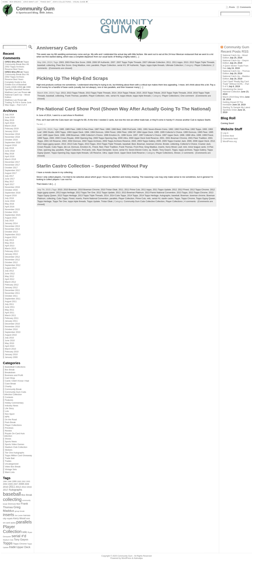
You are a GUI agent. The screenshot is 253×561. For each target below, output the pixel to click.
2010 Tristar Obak (109, 189)
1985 (61, 129)
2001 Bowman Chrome (176, 138)
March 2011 (10, 315)
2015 (139, 93)
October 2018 (11, 139)
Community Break (13, 389)
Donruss (75, 147)
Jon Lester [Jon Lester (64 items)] (19, 515)
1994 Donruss (96, 132)
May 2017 (9, 181)
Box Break (10, 369)
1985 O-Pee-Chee (84, 129)
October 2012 (11, 262)
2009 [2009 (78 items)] (26, 484)
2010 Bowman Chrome (89, 189)
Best (134, 144)
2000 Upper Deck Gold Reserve (143, 138)
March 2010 (10, 349)
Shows (8, 438)
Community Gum (35, 8)
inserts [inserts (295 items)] (8, 515)
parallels (95, 65)
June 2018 (10, 151)
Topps (142, 65)
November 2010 (12, 326)
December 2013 (12, 226)
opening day (49, 150)
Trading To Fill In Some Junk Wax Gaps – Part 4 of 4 (18, 103)
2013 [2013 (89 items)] (23, 487)
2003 (61, 62)
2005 (158, 141)
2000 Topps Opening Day (105, 138)
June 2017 (10, 178)
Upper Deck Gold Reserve (132, 153)
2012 (212, 141)
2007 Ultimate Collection (153, 62)
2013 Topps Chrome (198, 192)
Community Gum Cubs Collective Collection (14, 393)
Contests (9, 397)
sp (150, 150)
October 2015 (11, 212)
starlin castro (167, 198)
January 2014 (11, 223)
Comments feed (230, 138)
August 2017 (11, 173)
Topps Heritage (44, 201)
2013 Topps (90, 144)
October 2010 (11, 329)
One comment (187, 95)
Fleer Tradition (111, 147)
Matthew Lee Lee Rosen (16, 92)
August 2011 (11, 301)
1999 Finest (207, 135)
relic (107, 95)
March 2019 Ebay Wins (233, 97)
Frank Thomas (72, 95)
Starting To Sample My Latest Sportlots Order (236, 108)
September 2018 (12, 142)
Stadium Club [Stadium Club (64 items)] (8, 540)
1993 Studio (48, 132)
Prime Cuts (140, 198)
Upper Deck (113, 153)
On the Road (11, 419)
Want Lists (10, 472)
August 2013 (11, 237)
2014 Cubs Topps (118, 195)
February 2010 (12, 351)
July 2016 (9, 198)
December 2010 (12, 323)
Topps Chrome (188, 198)
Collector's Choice (188, 144)
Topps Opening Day (60, 153)
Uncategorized (12, 464)
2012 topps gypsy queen (48, 144)
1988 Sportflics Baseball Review (18, 88)
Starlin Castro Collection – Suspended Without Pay (92, 165)
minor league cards (197, 147)
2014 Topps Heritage (149, 195)
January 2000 (11, 357)
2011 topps (177, 62)
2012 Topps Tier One (85, 192)
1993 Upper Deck (75, 132)
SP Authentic (133, 65)
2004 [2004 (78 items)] (5, 484)
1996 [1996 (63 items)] (5, 481)
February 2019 (12, 128)
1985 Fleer (70, 129)
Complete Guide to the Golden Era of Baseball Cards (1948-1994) (16, 84)
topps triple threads (155, 65)
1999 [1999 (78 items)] (14, 481)
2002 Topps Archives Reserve (116, 141)
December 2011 (12, 290)
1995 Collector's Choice (171, 132)
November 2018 (12, 137)
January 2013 (11, 254)
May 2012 (9, 276)
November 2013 (12, 229)
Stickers (8, 450)
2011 (168, 62)
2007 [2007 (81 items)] (15, 484)
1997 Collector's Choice (150, 135)
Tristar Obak (106, 201)
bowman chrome (154, 144)
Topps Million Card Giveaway (18, 455)
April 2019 (9, 123)
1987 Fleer (99, 129)
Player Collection (108, 65)
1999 (198, 135)
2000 (51, 138)
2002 (64, 141)
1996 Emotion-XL (112, 135)
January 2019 (11, 131)
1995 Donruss (189, 132)
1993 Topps (60, 132)
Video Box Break (12, 466)
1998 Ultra (190, 135)
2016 (189, 93)
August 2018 (11, 145)
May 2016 (9, 204)
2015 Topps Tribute (151, 93)
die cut (67, 147)
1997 (135, 135)
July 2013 (9, 240)
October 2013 (11, 231)
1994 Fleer (121, 132)
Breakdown (10, 372)
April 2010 (9, 346)
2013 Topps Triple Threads (202, 62)
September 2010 (12, 332)
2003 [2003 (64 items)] (28, 481)
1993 (204, 129)
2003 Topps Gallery (146, 141)
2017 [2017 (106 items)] (5, 489)
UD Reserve (95, 153)
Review (8, 430)
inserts (161, 147)
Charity (8, 386)
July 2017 (9, 176)
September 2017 (12, 170)
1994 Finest (109, 132)
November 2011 (12, 293)
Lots (7, 411)
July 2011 (9, 304)
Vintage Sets (11, 469)
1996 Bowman (72, 135)
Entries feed (228, 136)
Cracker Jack (204, 144)
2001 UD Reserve (52, 141)
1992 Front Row (181, 129)
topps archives (185, 150)
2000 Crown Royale (64, 138)
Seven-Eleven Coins (138, 150)
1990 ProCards (129, 129)
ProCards (86, 150)
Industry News (11, 405)
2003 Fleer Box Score (75, 62)
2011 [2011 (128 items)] (12, 486)
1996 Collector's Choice (92, 135)
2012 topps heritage (65, 192)
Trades (8, 461)
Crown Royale (44, 147)
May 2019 (9, 120)
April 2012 (9, 279)
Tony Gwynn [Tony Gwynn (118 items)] (21, 539)
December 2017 (12, 162)
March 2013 (10, 248)
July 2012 (9, 271)
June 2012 (10, 273)
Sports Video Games (14, 444)
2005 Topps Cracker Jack (174, 141)
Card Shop (10, 378)
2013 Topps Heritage (67, 195)
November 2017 (12, 165)
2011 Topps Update (162, 189)
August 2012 (11, 268)
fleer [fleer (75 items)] (18, 504)
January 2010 (11, 354)
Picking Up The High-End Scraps (72, 78)
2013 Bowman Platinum (133, 192)
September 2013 (12, 234)
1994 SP (131, 132)
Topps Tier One (60, 201)
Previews (9, 428)
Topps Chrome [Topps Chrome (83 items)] (20, 543)
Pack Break (10, 422)
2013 (186, 62)
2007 (113, 62)
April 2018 (9, 156)
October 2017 (11, 167)
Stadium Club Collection (16, 447)
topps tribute (126, 95)
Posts (232, 7)
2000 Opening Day (83, 138)
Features (9, 400)
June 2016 (10, 201)
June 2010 (10, 340)
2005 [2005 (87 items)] (10, 484)
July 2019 (9, 114)
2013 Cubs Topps (75, 144)
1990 (108, 129)
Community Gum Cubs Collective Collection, (145, 201)
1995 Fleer (202, 132)
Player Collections (13, 425)
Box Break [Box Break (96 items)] (26, 495)
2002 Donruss (74, 141)
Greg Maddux (78, 65)
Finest (95, 147)
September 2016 (12, 192)
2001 (162, 138)
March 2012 (10, 282)
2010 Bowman (70, 189)
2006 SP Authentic (100, 62)
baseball (41, 65)
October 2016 (11, 190)
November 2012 (12, 259)
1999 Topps (42, 138)
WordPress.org (230, 141)
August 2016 (11, 195)
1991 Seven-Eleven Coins (155, 129)
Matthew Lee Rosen (14, 100)
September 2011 (12, 298)
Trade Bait (10, 458)
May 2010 (9, 343)
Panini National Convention (95, 198)
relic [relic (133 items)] (24, 532)
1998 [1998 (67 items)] (9, 481)
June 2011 (10, 307)
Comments (245, 7)
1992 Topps (195, 129)
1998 (182, 135)
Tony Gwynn (165, 150)
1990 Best (116, 129)
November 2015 (12, 209)
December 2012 (12, 257)
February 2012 (12, 284)
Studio (155, 150)
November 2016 (12, 187)
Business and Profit (14, 375)
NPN (7, 417)
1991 (139, 129)
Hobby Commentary (14, 403)
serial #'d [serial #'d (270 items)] (19, 536)
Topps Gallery (199, 150)
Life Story (9, 408)
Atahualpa (138, 558)
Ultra (104, 153)
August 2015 (11, 218)
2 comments (187, 153)
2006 (88, 62)
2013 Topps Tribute (76, 93)
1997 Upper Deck (170, 135)
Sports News (11, 441)
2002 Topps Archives (91, 141)
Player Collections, (165, 153)
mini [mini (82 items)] (28, 518)
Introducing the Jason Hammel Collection (233, 90)
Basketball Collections (15, 367)
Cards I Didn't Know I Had (17, 381)
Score (115, 150)
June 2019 (10, 117)
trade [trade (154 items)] (12, 547)
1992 (171, 129)
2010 (60, 189)
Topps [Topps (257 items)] (8, 543)
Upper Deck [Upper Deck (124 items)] (23, 547)
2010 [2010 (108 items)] (5, 486)
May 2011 (9, 310)
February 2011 (12, 318)
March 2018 (10, 159)
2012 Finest (183, 189)
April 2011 (9, 312)
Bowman (141, 144)
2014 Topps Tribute (126, 93)
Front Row (138, 147)
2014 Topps (132, 195)
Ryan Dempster (104, 150)
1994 (86, 132)
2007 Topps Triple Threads (128, 62)
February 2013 (12, 251)
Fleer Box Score (63, 65)
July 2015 (9, 220)
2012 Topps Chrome (199, 189)
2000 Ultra (123, 138)
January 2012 (11, 287)
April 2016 (9, 206)
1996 (62, 135)
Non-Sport (9, 414)
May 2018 (9, 153)
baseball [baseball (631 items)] (12, 494)
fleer (101, 147)
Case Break (10, 383)
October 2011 (11, 296)
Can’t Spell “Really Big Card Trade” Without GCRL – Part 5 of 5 (236, 84)
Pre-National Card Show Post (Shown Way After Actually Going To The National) (124, 108)
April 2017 (9, 184)
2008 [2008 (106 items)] (21, 484)
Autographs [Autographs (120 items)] (15, 489)
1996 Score (126, 135)
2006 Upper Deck (201, 141)
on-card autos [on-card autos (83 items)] (9, 522)
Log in (225, 133)
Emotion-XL (85, 147)
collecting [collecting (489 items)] (12, 499)
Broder (166, 144)
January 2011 (11, 321)
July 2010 (9, 337)
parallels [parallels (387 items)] (24, 522)
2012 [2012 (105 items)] (18, 487)
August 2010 (11, 335)
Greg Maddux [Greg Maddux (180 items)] (11, 508)
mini (88, 65)
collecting (50, 65)
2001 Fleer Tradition (197, 138)
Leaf (180, 147)
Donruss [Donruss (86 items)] (12, 504)
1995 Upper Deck (51, 135)
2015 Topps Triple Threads (173, 93)
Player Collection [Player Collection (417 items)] (12, 529)
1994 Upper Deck (145, 132)
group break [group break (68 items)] (19, 511)
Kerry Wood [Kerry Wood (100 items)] (19, 518)
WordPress (126, 558)
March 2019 (10, 126)
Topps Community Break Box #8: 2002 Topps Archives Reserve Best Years (17, 65)
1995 (156, 132)
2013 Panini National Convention (160, 192)
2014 (114, 93)
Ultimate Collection (174, 65)
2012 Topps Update (105, 192)
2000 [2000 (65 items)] (19, 481)
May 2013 (9, 243)
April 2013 (9, 245)
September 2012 (12, 265)
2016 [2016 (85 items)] (29, 487)
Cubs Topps (57, 147)
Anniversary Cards (57, 47)
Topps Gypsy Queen (205, 198)
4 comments (190, 201)
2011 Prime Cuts (132, 189)
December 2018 (12, 134)
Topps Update (93, 201)
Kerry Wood (171, 147)
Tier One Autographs (14, 452)
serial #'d (121, 65)
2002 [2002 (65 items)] (24, 481)
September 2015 (12, 215)
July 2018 (9, 148)
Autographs (165, 195)
